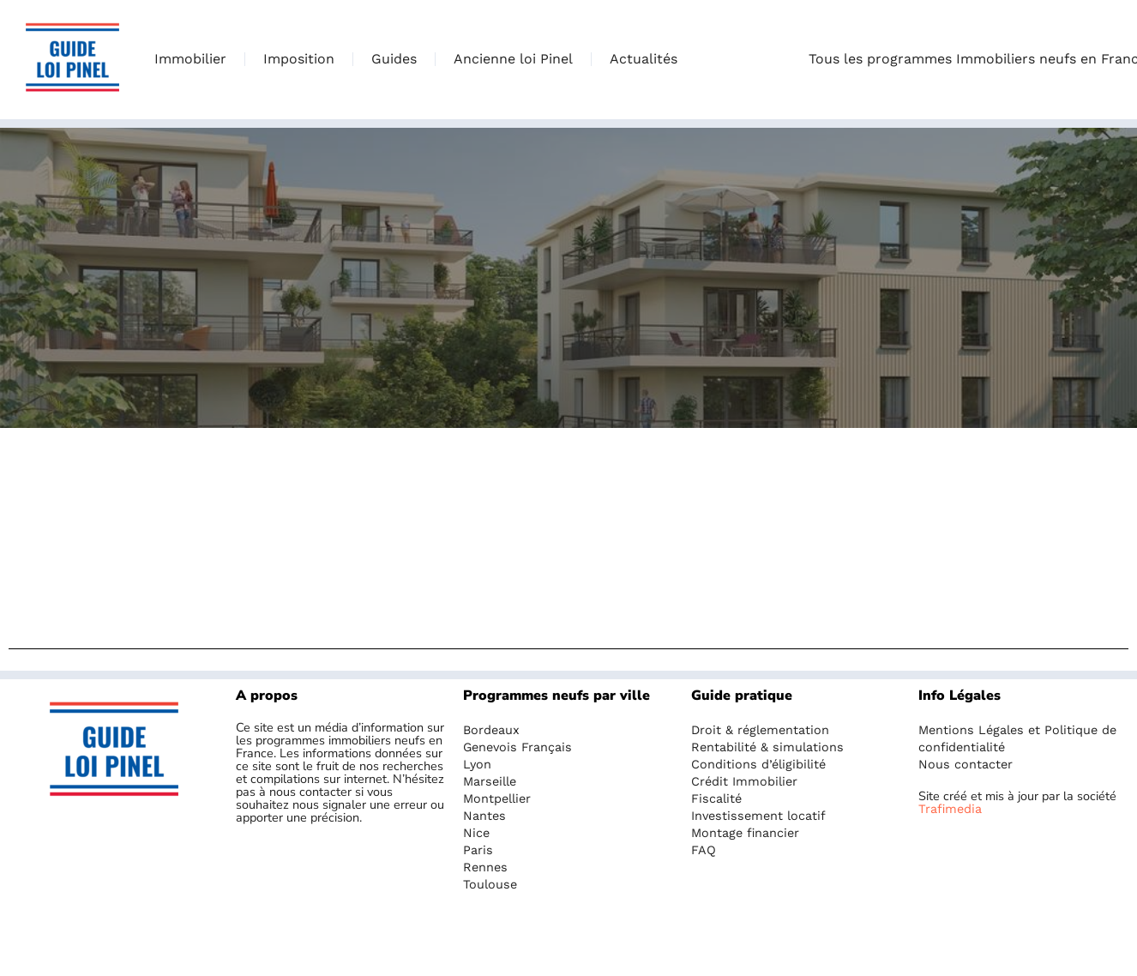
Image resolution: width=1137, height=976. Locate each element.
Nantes (484, 815)
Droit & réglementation (760, 730)
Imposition (298, 59)
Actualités (643, 59)
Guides (394, 59)
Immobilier (190, 59)
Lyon (477, 764)
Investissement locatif (758, 815)
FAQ (703, 850)
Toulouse (490, 884)
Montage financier (745, 833)
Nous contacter (965, 764)
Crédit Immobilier (744, 781)
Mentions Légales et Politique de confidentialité (1017, 738)
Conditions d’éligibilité (758, 764)
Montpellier (497, 798)
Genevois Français (517, 747)
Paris (478, 850)
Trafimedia (950, 809)
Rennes (485, 867)
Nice (476, 833)
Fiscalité (716, 798)
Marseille (489, 781)
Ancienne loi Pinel (513, 59)
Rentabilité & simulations (767, 747)
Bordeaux (491, 730)
